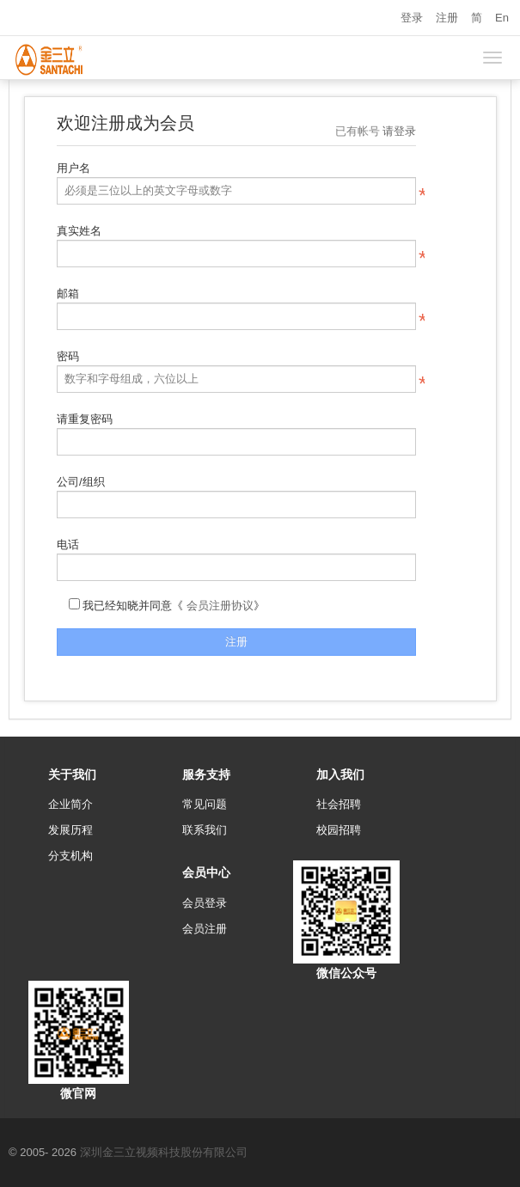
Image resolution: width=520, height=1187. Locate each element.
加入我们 (340, 774)
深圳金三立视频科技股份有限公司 (164, 1152)
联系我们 (204, 829)
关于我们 (72, 774)
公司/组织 (81, 481)
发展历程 (70, 829)
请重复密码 (85, 419)
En (502, 17)
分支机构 (70, 855)
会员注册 (204, 928)
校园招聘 (338, 829)
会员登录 (204, 902)
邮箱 (68, 293)
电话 (68, 544)
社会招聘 (338, 804)
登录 (412, 17)
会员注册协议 (220, 605)
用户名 (73, 168)
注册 (447, 17)
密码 (68, 356)
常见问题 (204, 804)
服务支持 (206, 774)
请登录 (399, 131)
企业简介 (70, 804)
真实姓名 (79, 230)
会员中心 (206, 872)
